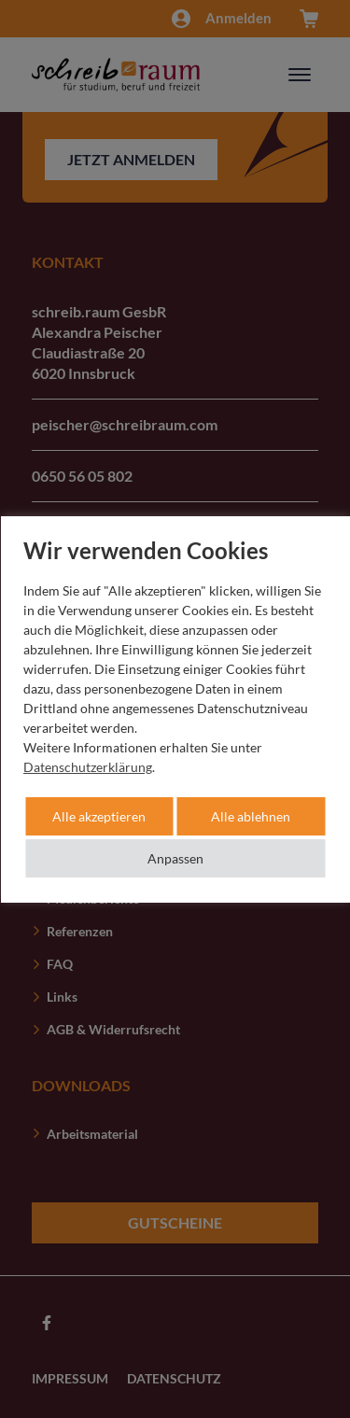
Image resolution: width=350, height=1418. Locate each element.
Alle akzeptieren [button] (99, 816)
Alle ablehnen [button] (250, 816)
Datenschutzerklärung (87, 767)
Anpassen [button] (175, 858)
